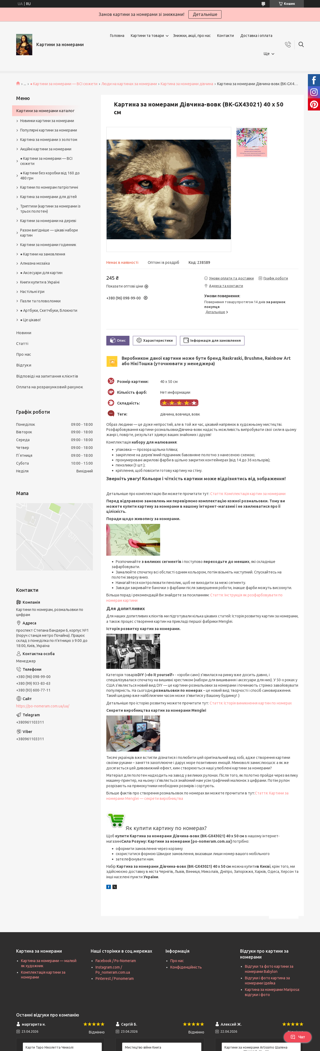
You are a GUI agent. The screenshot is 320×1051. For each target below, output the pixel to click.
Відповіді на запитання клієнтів (47, 376)
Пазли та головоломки (40, 301)
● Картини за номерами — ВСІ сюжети (63, 84)
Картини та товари (147, 35)
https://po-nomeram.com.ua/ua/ (42, 706)
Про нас (23, 354)
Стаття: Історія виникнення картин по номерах (251, 703)
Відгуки (23, 365)
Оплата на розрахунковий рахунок (49, 387)
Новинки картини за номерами (47, 121)
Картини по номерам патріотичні (49, 187)
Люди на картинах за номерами (129, 84)
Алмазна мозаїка (35, 263)
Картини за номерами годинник (48, 245)
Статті (22, 343)
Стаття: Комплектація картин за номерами (248, 494)
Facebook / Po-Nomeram (116, 961)
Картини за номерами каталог (45, 110)
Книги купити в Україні (39, 282)
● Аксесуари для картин (41, 273)
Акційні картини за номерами (45, 149)
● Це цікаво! (30, 320)
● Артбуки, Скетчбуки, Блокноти (48, 310)
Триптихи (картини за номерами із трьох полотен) (50, 208)
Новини (23, 332)
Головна (117, 35)
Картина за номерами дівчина (187, 84)
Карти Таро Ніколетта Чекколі (49, 1047)
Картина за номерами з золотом (48, 139)
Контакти (225, 35)
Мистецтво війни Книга (143, 1047)
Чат (297, 1037)
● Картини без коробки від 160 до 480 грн (50, 175)
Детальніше (205, 14)
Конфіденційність (186, 967)
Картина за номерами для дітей (48, 197)
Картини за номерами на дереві (48, 221)
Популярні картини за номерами (48, 130)
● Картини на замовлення (42, 254)
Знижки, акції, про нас (192, 35)
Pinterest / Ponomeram (115, 978)
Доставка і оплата (256, 35)
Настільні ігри (32, 291)
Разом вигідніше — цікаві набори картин (49, 232)
